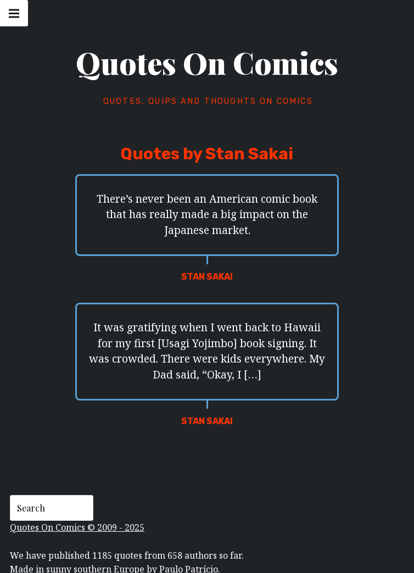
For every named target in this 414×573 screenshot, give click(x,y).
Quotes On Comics (207, 62)
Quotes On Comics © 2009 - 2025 (77, 519)
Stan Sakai (207, 276)
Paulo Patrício (188, 561)
